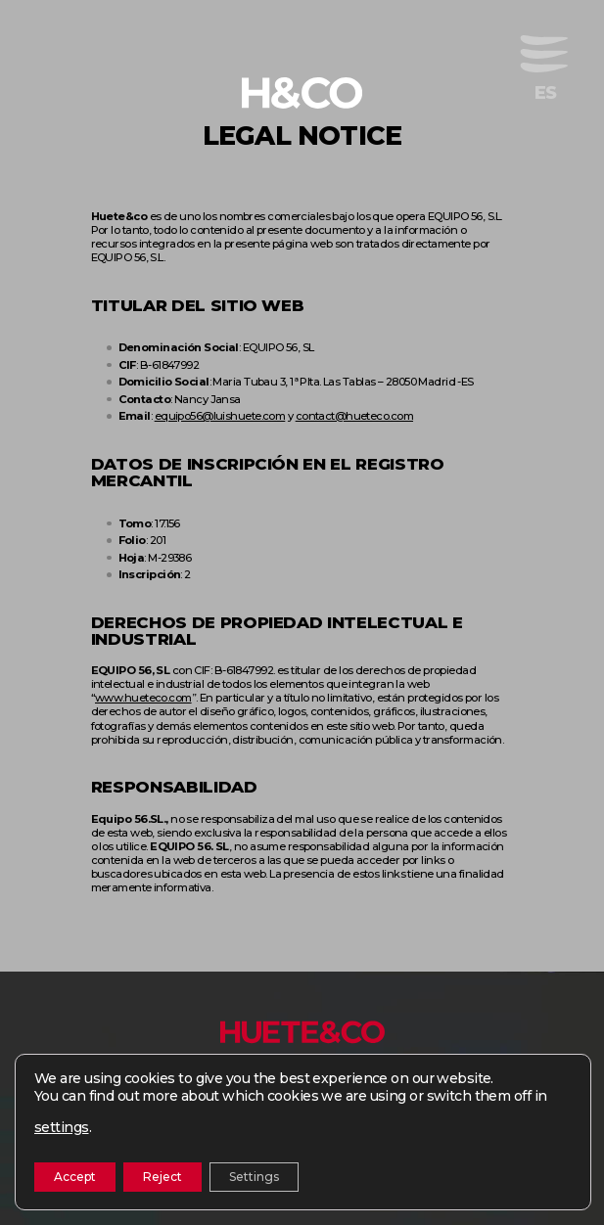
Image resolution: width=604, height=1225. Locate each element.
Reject (162, 1176)
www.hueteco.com (143, 697)
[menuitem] (545, 93)
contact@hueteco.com (354, 416)
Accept (75, 1176)
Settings (254, 1176)
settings (61, 1127)
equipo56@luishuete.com (220, 416)
